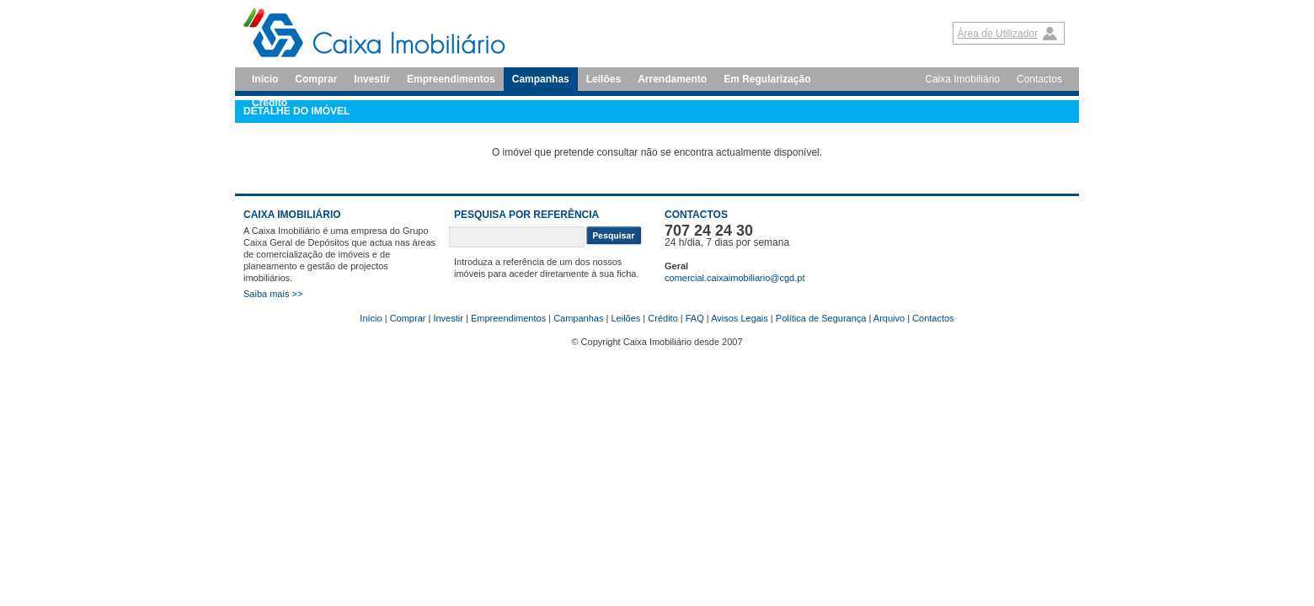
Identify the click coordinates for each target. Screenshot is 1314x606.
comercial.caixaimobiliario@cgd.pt (734, 278)
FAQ (695, 318)
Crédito (662, 318)
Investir (372, 79)
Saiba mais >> (272, 294)
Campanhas (540, 79)
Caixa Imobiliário (962, 79)
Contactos (1039, 79)
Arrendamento (672, 79)
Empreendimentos (451, 79)
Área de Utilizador (998, 34)
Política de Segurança (821, 318)
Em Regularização (767, 79)
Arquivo (889, 318)
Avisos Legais (739, 318)
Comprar (316, 79)
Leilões (603, 79)
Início (265, 79)
